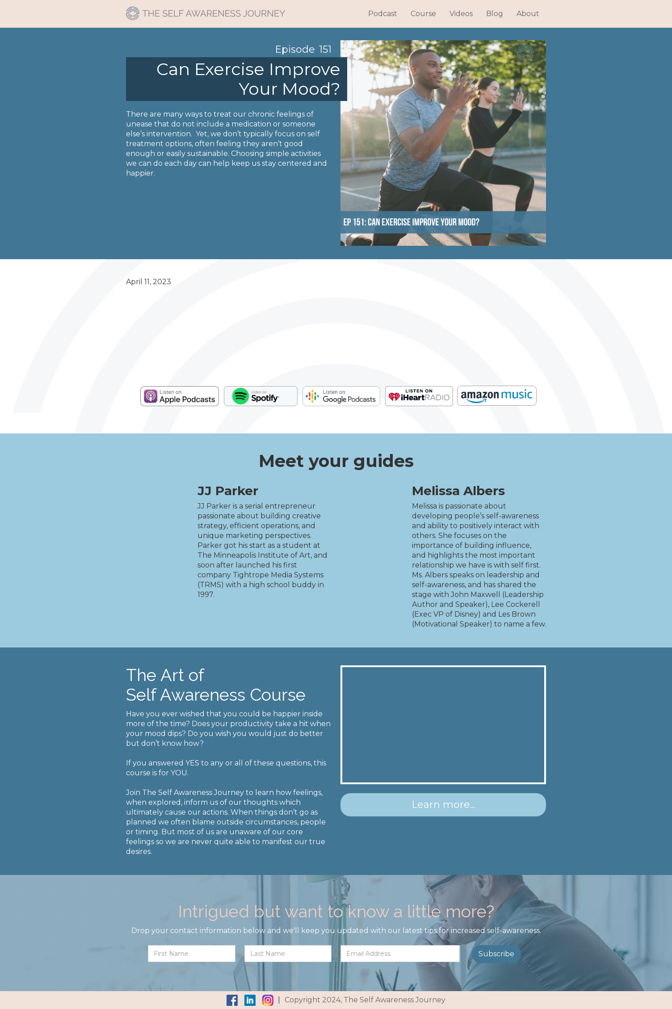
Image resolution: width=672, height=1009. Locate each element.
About (528, 13)
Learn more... (443, 805)
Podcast (382, 13)
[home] (205, 10)
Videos (461, 13)
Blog (494, 13)
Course (423, 13)
